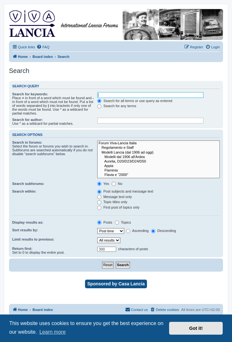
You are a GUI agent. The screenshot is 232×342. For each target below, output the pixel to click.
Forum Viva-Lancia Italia (158, 143)
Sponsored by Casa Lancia (116, 283)
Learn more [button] (52, 332)
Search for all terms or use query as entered (134, 101)
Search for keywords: (30, 94)
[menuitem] (43, 47)
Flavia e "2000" (158, 175)
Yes (103, 184)
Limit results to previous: (33, 239)
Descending (163, 231)
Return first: (22, 249)
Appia (158, 166)
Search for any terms (116, 106)
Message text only (114, 197)
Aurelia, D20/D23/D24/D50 (158, 161)
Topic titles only (112, 202)
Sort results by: (25, 230)
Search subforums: (28, 184)
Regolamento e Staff (158, 148)
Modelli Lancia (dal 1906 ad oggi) (158, 152)
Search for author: (27, 120)
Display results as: (27, 222)
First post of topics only (118, 207)
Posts (104, 222)
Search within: (24, 191)
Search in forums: (27, 142)
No (117, 184)
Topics (123, 222)
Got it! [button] (196, 328)
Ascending (137, 231)
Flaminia (158, 170)
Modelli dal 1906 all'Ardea (158, 157)
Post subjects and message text (125, 191)
